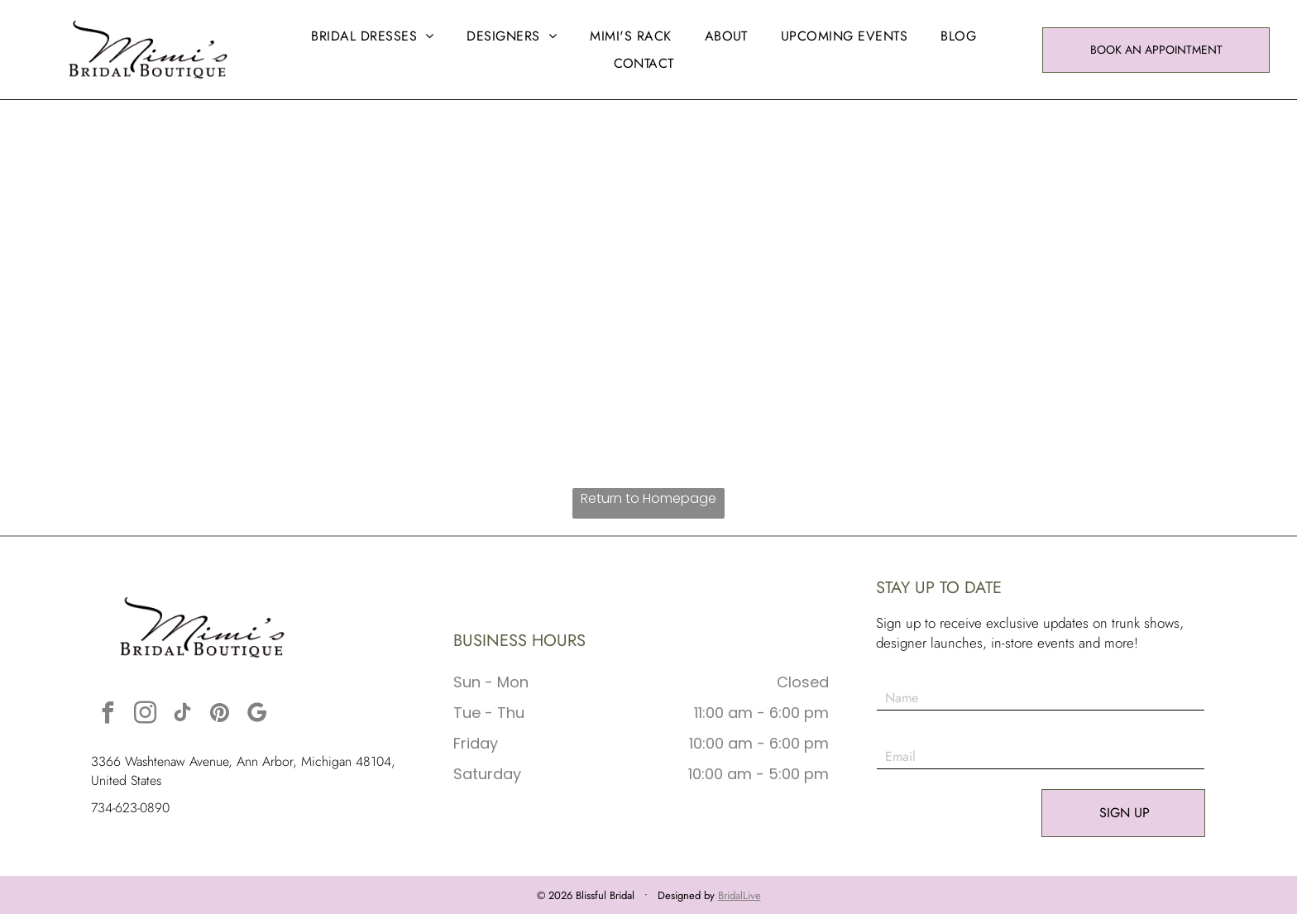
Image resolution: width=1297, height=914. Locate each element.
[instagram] (144, 715)
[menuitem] (372, 36)
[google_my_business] (256, 715)
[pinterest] (219, 715)
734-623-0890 (130, 807)
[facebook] (107, 715)
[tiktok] (182, 715)
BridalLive (739, 895)
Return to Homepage (648, 498)
